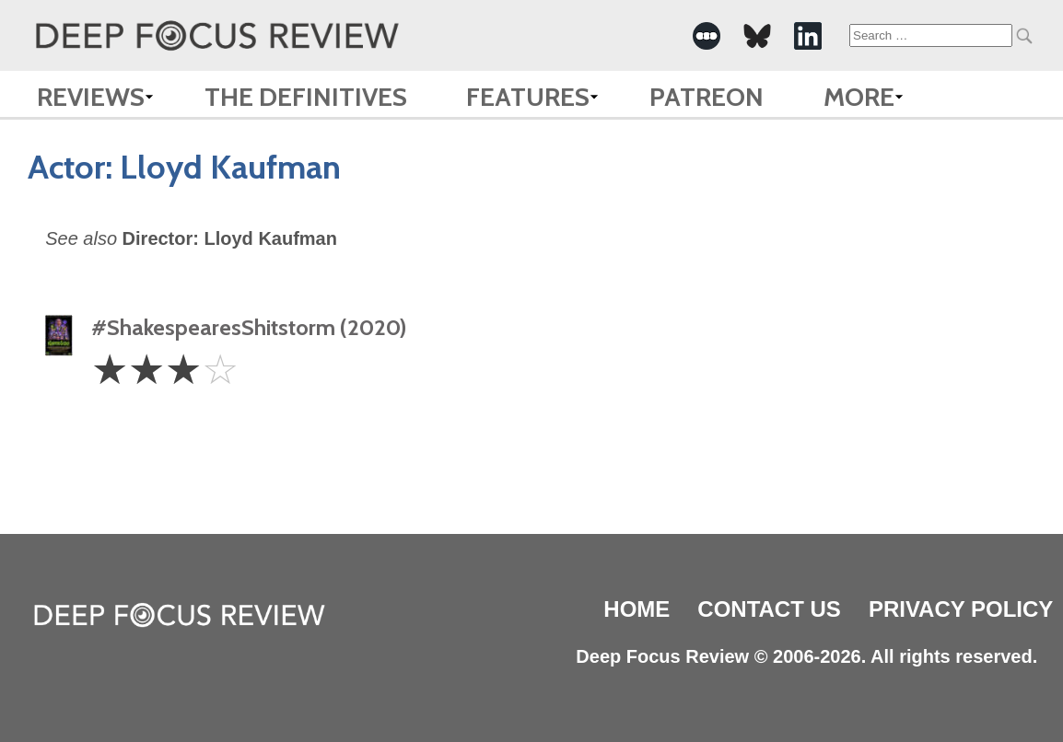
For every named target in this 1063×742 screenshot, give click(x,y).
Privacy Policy (961, 609)
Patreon (706, 96)
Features (528, 96)
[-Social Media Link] (706, 36)
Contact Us (769, 609)
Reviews (91, 96)
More (859, 96)
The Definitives (305, 96)
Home (636, 609)
